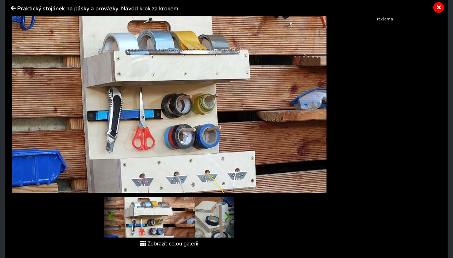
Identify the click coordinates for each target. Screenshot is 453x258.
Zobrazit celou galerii (169, 244)
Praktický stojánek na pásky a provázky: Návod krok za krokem (97, 9)
